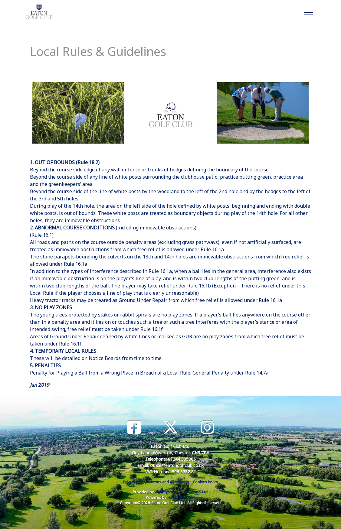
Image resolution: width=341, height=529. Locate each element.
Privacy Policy (134, 482)
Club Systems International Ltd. (181, 492)
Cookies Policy (205, 482)
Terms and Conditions (169, 482)
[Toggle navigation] (308, 11)
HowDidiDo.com (181, 497)
